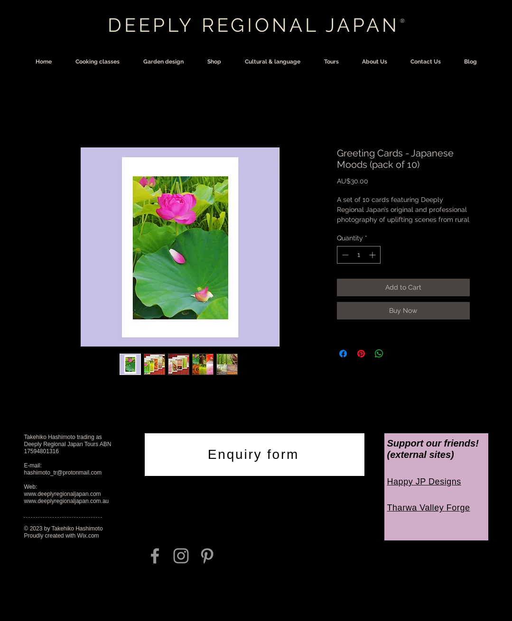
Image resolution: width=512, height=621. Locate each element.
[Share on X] (397, 353)
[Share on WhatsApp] (379, 353)
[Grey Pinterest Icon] (207, 556)
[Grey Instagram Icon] (181, 556)
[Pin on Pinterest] (361, 353)
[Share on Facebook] (343, 353)
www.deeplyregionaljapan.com (62, 494)
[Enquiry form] (254, 454)
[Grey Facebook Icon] (155, 556)
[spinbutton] (358, 255)
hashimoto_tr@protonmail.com (63, 472)
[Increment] (373, 255)
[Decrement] (344, 255)
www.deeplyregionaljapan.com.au (66, 501)
